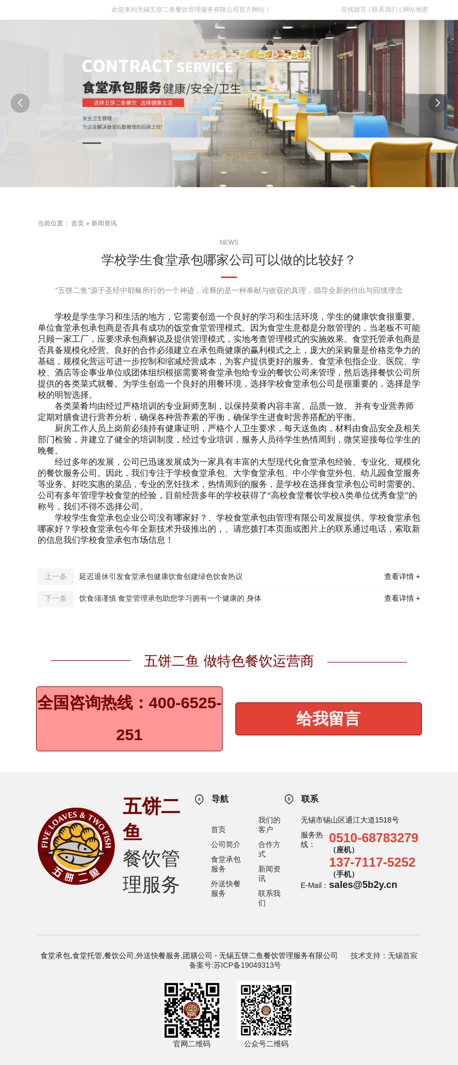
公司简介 (226, 844)
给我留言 (328, 718)
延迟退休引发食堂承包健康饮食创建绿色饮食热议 (161, 576)
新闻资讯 (104, 223)
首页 (77, 223)
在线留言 (354, 9)
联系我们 (384, 9)
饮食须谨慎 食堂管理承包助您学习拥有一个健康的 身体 (170, 598)
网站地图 (415, 9)
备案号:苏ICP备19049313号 (235, 965)
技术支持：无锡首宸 (384, 955)
